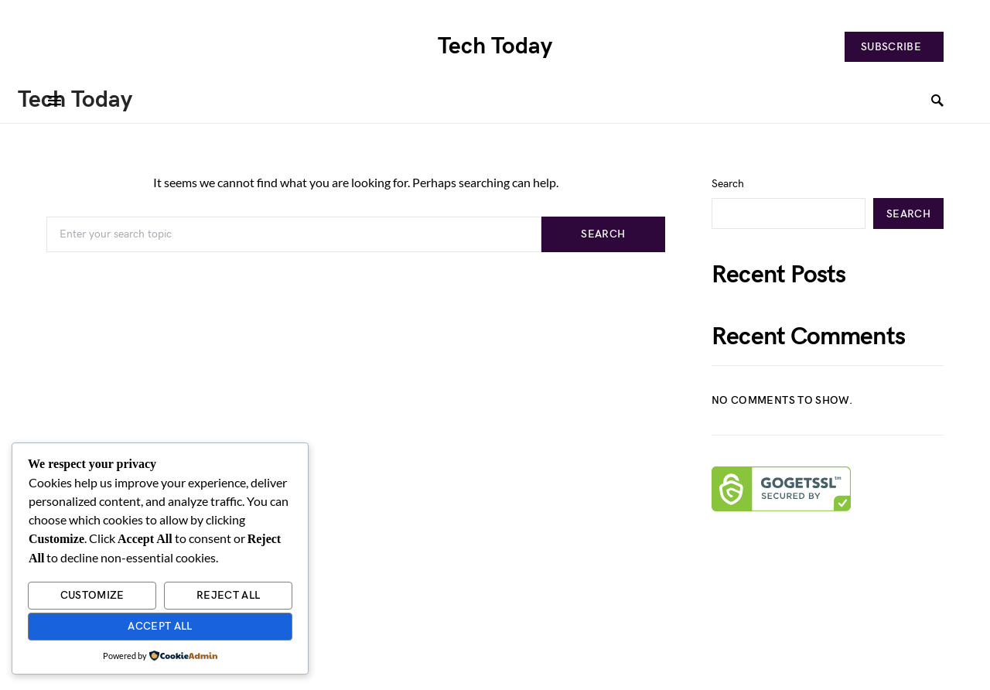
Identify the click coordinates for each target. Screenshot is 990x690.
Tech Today (495, 46)
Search (603, 234)
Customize (92, 595)
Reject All (228, 595)
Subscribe (891, 46)
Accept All (160, 626)
